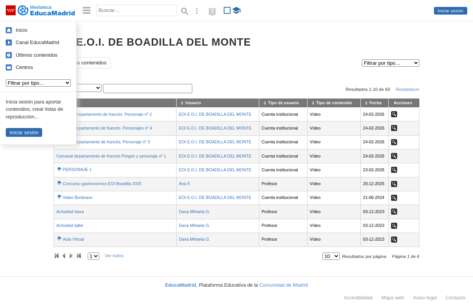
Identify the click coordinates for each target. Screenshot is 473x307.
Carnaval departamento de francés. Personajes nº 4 (104, 128)
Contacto (455, 297)
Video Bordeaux (77, 197)
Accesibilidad (358, 297)
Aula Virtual (73, 239)
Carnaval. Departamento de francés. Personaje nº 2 (104, 114)
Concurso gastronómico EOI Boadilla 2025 (102, 183)
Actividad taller (69, 225)
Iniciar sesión (450, 10)
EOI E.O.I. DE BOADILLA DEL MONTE (215, 114)
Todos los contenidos (82, 63)
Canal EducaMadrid (37, 42)
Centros (24, 67)
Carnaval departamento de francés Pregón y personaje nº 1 (111, 156)
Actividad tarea (70, 211)
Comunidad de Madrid (283, 285)
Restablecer (407, 89)
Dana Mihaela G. (194, 211)
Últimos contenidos (36, 55)
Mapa (392, 297)
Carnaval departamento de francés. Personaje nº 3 (103, 142)
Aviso (425, 297)
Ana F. (185, 183)
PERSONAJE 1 (77, 169)
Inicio (21, 30)
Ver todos (114, 255)
